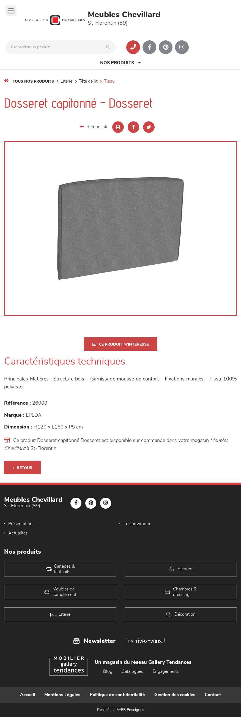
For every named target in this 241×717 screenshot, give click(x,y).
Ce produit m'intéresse (120, 344)
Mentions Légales (62, 695)
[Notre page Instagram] (182, 47)
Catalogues (132, 671)
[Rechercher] (109, 47)
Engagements (166, 671)
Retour (22, 468)
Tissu (109, 81)
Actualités (18, 533)
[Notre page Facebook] (149, 47)
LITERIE (66, 81)
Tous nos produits (33, 81)
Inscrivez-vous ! (145, 641)
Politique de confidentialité (117, 695)
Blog (107, 671)
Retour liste (94, 126)
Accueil (27, 695)
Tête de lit (88, 81)
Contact (213, 695)
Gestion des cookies (174, 695)
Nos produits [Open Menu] (120, 62)
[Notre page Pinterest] (165, 47)
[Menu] (11, 10)
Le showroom (137, 524)
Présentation (20, 524)
